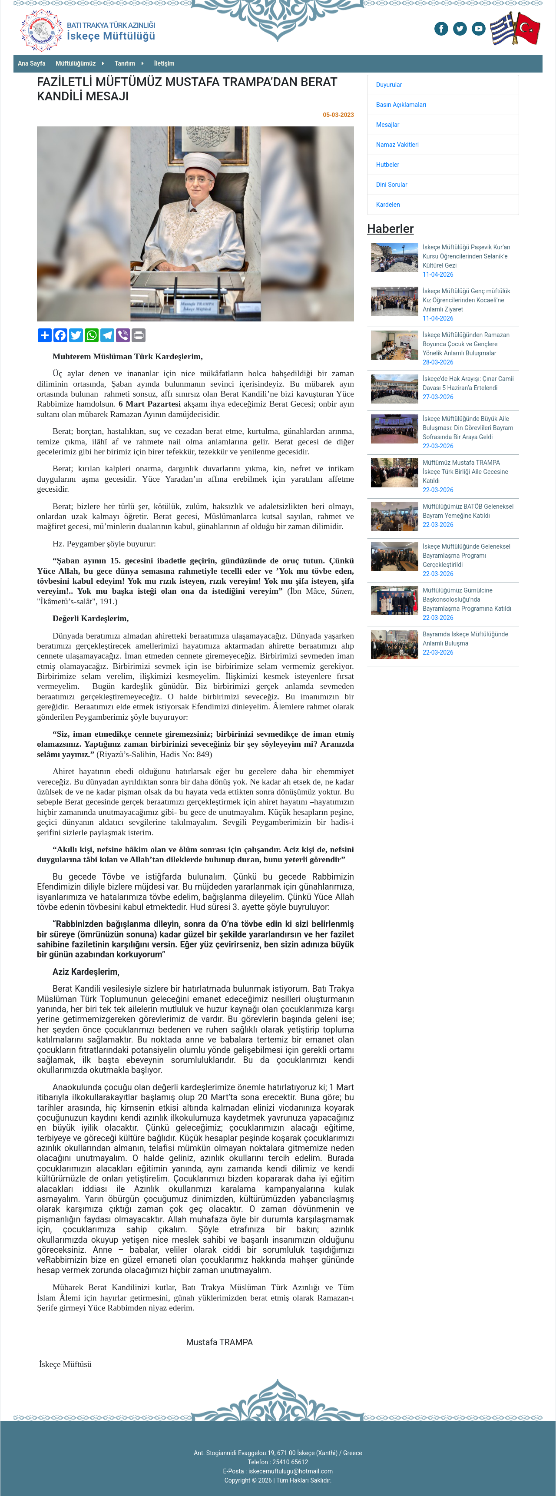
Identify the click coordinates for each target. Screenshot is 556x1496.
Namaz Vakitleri (397, 144)
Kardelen (388, 204)
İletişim (164, 63)
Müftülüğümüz (80, 63)
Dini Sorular (391, 184)
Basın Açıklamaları (401, 104)
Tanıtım (129, 63)
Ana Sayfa (32, 63)
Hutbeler (387, 164)
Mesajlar (388, 124)
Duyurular (389, 84)
